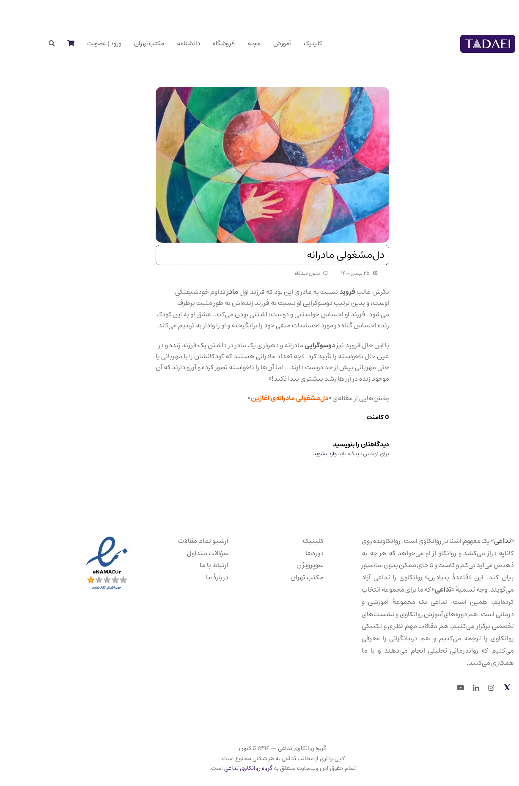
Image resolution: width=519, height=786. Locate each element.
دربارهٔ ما (194, 577)
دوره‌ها (292, 553)
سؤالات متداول (185, 553)
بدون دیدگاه (284, 273)
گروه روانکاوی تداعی (225, 768)
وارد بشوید (302, 454)
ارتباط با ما (191, 565)
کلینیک (290, 541)
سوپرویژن (287, 565)
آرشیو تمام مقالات (180, 541)
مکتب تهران (284, 577)
